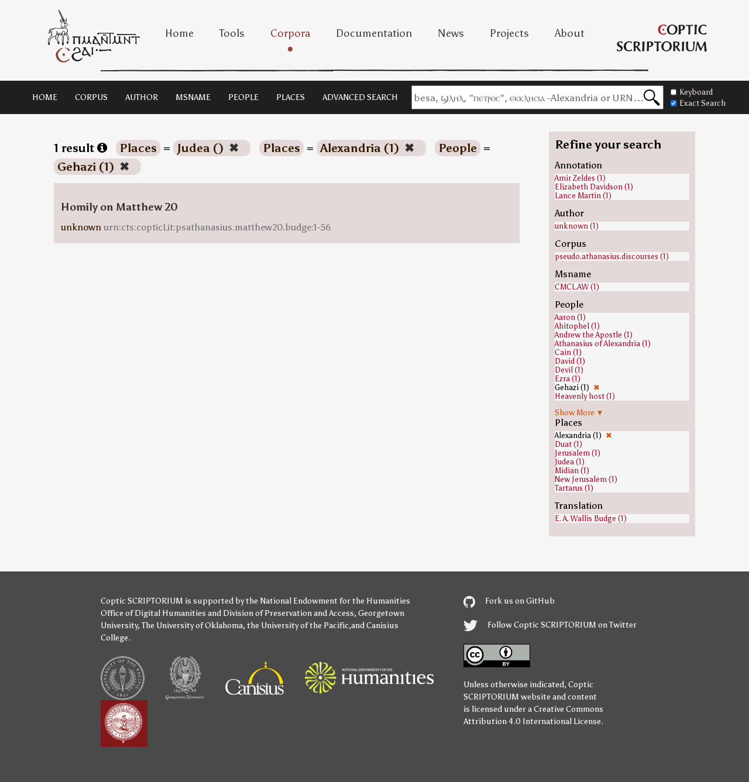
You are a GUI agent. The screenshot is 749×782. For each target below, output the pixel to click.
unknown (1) (577, 226)
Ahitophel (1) (577, 326)
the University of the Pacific (298, 626)
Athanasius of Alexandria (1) (603, 343)
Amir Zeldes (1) (580, 178)
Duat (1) (568, 444)
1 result (80, 148)
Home (179, 33)
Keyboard (692, 92)
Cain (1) (568, 352)
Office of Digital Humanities (153, 613)
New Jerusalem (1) (586, 479)
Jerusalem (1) (577, 453)
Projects (509, 33)
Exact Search (698, 103)
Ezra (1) (567, 378)
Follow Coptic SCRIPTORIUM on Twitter (550, 625)
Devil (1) (569, 370)
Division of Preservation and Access (288, 613)
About (570, 33)
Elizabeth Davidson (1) (594, 186)
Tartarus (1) (574, 488)
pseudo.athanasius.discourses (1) (612, 256)
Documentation (374, 33)
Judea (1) (570, 461)
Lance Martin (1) (583, 195)
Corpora (290, 33)
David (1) (570, 361)
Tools (232, 33)
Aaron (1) (570, 317)
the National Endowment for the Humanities (328, 601)
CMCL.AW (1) (577, 287)
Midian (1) (572, 470)
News (451, 33)
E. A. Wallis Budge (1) (591, 518)
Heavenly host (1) (585, 396)
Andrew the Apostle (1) (594, 334)
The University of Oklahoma (192, 626)
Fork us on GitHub (509, 601)
